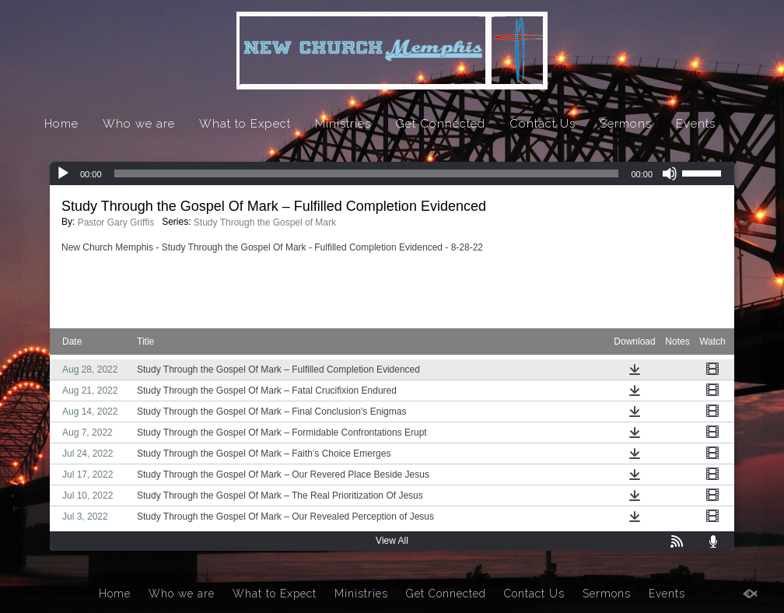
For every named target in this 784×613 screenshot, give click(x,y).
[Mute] (669, 173)
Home (61, 124)
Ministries (343, 124)
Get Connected (440, 124)
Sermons (626, 124)
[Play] (63, 173)
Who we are (139, 124)
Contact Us (542, 124)
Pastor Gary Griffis (116, 222)
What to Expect (245, 124)
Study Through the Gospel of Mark (265, 222)
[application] (392, 173)
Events (696, 124)
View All (392, 540)
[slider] (366, 173)
